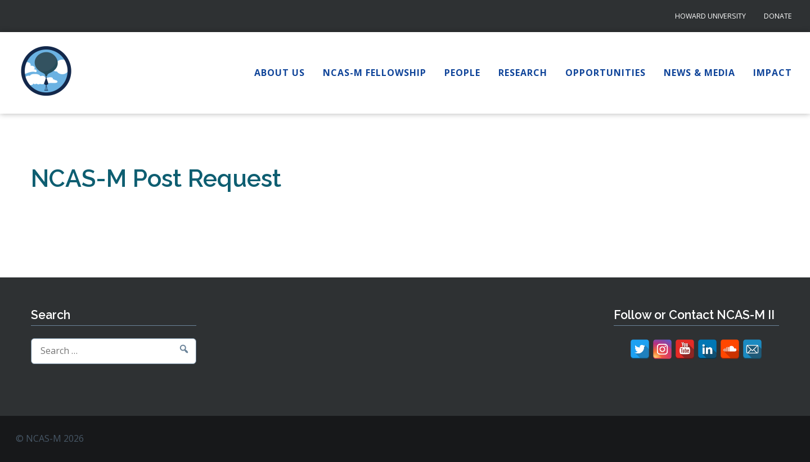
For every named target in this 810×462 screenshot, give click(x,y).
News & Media (699, 72)
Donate (778, 16)
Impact (772, 72)
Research (522, 72)
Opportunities (605, 72)
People (462, 72)
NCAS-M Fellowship (374, 72)
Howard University (710, 16)
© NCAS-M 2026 (50, 438)
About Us (279, 72)
